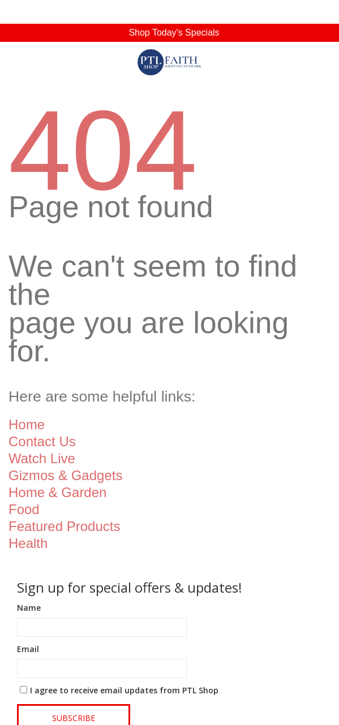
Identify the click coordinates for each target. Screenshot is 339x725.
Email (28, 649)
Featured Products (64, 526)
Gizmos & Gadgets (65, 475)
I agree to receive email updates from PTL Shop (124, 690)
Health (28, 543)
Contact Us (42, 441)
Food (24, 509)
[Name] (102, 627)
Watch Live (41, 458)
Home (26, 424)
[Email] (102, 668)
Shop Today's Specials (173, 32)
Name (29, 607)
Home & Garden (57, 492)
